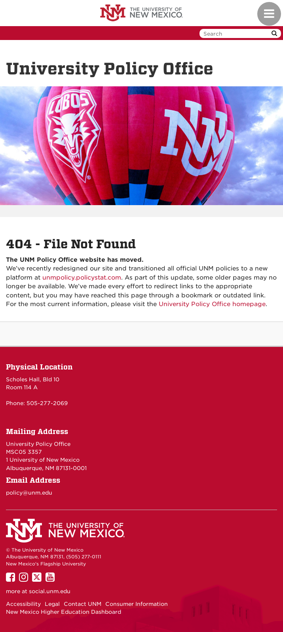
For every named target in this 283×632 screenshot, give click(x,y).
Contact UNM (82, 604)
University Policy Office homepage (212, 304)
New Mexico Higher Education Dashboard (63, 612)
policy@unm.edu (29, 492)
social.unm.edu (49, 591)
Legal (52, 604)
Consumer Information (136, 604)
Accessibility (23, 604)
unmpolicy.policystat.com (81, 277)
